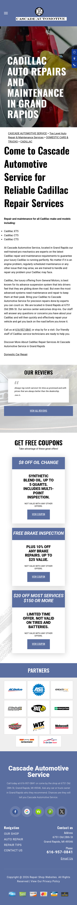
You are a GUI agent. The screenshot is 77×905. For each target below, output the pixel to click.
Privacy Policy (51, 881)
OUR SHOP (11, 833)
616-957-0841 (23, 329)
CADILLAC (26, 141)
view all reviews (38, 410)
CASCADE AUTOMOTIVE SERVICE (27, 133)
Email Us (67, 858)
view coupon (38, 514)
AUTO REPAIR (13, 839)
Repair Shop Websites (43, 877)
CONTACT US (13, 850)
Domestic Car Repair (16, 354)
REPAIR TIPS (13, 845)
